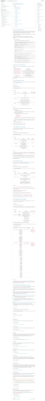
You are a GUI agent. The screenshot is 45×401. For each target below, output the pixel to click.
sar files (22, 195)
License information (3, 26)
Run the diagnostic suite (39, 6)
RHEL (29, 339)
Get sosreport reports (16, 16)
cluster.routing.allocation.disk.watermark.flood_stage (26, 374)
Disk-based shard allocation (17, 338)
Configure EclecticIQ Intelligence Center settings (19, 330)
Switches (16, 14)
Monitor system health (4, 18)
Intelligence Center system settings (5, 22)
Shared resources (39, 29)
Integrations (2, 8)
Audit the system (3, 25)
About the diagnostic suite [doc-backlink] (18, 29)
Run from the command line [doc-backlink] (19, 64)
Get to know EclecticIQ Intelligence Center (5, 6)
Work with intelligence (3, 7)
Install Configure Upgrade (3, 5)
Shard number (39, 27)
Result (16, 15)
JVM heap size (39, 28)
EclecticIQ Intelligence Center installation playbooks (5, 11)
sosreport (30, 162)
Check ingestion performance (4, 19)
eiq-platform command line (4, 21)
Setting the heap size (16, 361)
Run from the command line (40, 5)
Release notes (2, 4)
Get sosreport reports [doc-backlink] (17, 160)
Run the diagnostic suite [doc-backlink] (18, 80)
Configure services (3, 23)
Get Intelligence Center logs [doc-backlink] (19, 126)
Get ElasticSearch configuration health (40, 20)
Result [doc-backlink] (14, 107)
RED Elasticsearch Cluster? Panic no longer (18, 324)
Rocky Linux (26, 339)
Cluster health (39, 24)
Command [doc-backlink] (15, 84)
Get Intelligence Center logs (17, 12)
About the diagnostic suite (39, 4)
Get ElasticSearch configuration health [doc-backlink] (21, 285)
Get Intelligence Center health (17, 20)
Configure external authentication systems (6, 24)
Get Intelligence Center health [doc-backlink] (19, 199)
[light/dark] (42, 1)
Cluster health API (16, 323)
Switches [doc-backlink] (14, 90)
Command (16, 13)
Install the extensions (4, 20)
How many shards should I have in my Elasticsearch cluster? (20, 346)
